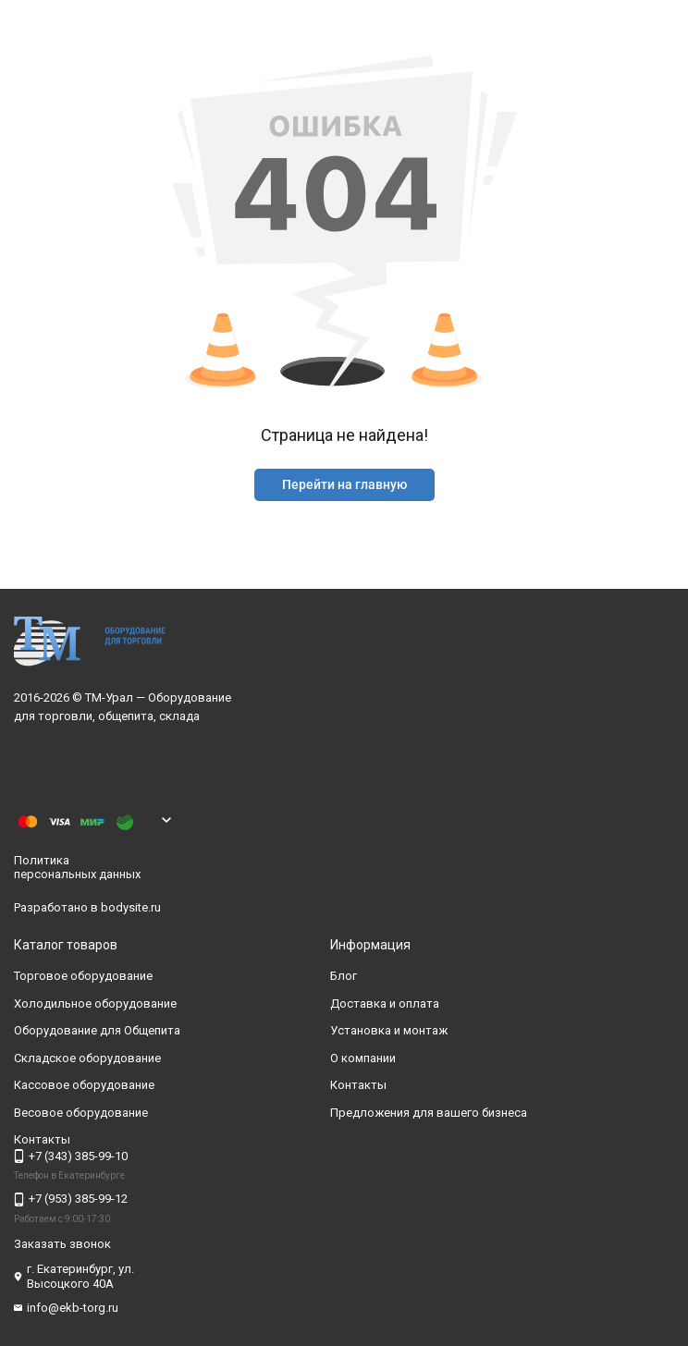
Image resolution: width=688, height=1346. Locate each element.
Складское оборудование (87, 1058)
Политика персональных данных (77, 867)
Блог (343, 977)
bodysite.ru (131, 907)
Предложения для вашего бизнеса (428, 1113)
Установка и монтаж (389, 1031)
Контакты (358, 1086)
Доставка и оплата (384, 1003)
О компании (363, 1058)
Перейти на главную (344, 484)
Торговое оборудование (83, 977)
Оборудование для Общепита (97, 1031)
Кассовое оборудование (84, 1086)
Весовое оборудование (81, 1113)
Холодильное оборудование (95, 1003)
